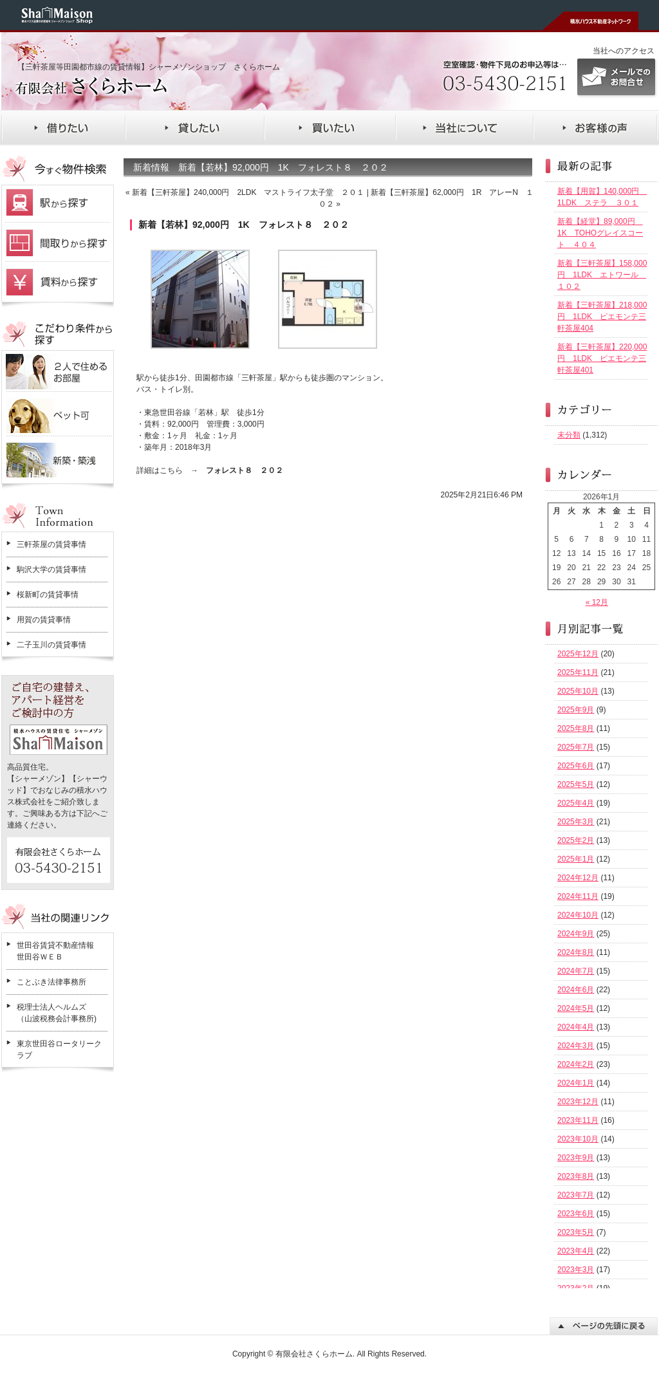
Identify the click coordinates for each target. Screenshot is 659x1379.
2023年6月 (575, 1213)
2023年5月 (575, 1232)
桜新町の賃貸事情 (48, 594)
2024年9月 (575, 933)
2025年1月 (575, 859)
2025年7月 (575, 747)
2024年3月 (575, 1045)
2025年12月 (578, 653)
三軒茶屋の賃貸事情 (51, 544)
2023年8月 (575, 1176)
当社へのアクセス (623, 50)
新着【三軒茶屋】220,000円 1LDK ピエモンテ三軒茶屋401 (602, 358)
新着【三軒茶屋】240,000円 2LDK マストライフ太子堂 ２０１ (248, 192)
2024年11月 (578, 896)
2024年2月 (575, 1064)
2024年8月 (575, 952)
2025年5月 (575, 784)
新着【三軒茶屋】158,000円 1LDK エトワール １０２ (602, 275)
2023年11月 (578, 1120)
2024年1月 (575, 1082)
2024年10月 (578, 915)
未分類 (568, 435)
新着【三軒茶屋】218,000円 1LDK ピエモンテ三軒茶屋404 (602, 317)
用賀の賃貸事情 (44, 619)
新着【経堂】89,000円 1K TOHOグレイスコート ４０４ (600, 233)
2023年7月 (575, 1194)
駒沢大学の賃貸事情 (51, 569)
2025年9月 (575, 709)
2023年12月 (578, 1101)
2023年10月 (578, 1138)
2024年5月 (575, 1008)
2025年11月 (578, 672)
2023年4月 (575, 1250)
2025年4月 (575, 803)
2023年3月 (575, 1269)
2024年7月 (575, 971)
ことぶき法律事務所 (51, 981)
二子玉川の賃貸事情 (51, 644)
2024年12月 (578, 877)
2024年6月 (575, 989)
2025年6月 (575, 765)
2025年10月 (578, 691)
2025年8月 (575, 728)
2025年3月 (575, 821)
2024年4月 (575, 1027)
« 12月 (597, 602)
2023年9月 (575, 1157)
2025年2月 (575, 840)
